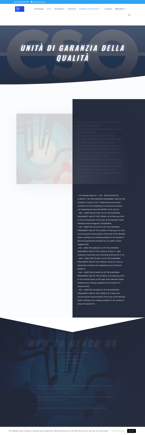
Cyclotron (72, 9)
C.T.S (49, 9)
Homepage (39, 9)
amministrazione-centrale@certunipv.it (74, 373)
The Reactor (59, 9)
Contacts (108, 9)
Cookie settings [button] (117, 431)
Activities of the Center (89, 9)
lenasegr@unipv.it (77, 369)
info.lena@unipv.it (74, 366)
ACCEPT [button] (131, 431)
